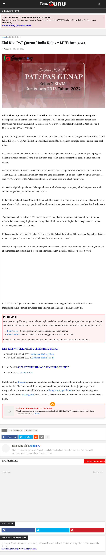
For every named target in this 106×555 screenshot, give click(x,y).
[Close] (104, 17)
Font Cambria (13, 334)
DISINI (36, 414)
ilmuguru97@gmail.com (59, 390)
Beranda (5, 37)
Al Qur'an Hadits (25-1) (42, 354)
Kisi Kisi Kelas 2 (15, 37)
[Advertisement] (53, 279)
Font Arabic (12, 331)
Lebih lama (97, 472)
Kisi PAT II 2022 (31, 430)
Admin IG (34, 445)
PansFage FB (28, 394)
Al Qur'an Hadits (25, 372)
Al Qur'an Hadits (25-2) (42, 357)
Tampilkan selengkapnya (94, 461)
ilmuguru (22, 382)
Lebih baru (7, 472)
